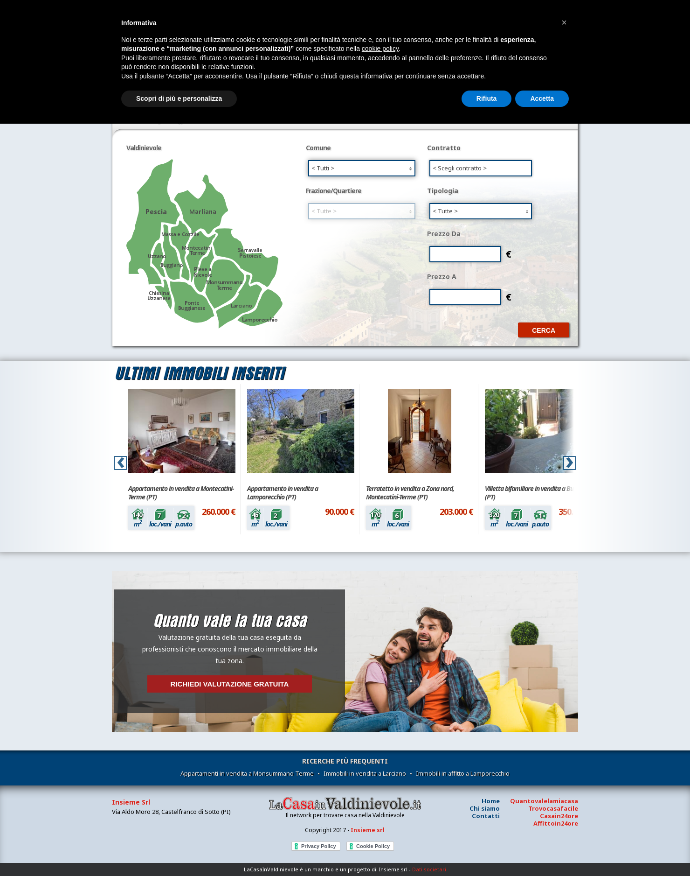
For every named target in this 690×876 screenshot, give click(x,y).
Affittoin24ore (555, 823)
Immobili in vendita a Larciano (365, 773)
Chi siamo (484, 808)
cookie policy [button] (380, 48)
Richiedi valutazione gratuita (230, 684)
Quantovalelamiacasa (544, 801)
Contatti (486, 816)
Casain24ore (559, 816)
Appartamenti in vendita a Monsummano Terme (247, 773)
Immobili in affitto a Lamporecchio (463, 773)
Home (491, 801)
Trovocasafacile (553, 808)
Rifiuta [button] (486, 98)
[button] (564, 22)
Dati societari (429, 869)
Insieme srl (368, 830)
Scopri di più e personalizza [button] (179, 98)
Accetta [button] (542, 98)
